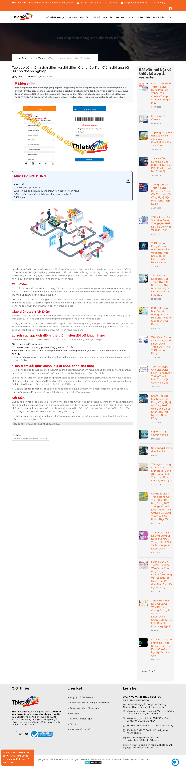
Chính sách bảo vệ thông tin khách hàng (88, 702)
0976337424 (9, 763)
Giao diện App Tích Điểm (29, 187)
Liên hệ (96, 17)
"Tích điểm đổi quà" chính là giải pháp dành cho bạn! (43, 194)
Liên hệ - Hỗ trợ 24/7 (79, 729)
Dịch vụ (72, 17)
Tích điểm (21, 184)
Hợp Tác (108, 17)
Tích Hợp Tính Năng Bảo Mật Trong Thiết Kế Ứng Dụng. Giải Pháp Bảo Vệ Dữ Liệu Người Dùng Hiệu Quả (160, 285)
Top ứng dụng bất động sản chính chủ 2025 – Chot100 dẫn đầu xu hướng (161, 139)
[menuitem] (158, 17)
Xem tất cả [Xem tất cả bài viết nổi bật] (148, 671)
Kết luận (20, 197)
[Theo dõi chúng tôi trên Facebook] (170, 8)
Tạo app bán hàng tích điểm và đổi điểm (30, 438)
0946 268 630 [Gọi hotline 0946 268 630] (143, 725)
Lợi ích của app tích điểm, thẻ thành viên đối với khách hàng (47, 191)
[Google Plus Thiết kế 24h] (20, 733)
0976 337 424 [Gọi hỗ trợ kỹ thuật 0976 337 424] (144, 730)
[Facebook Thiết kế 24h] (14, 733)
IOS (131, 17)
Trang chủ (26, 58)
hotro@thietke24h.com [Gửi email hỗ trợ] (146, 740)
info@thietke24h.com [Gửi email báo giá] (147, 737)
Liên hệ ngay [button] (158, 2)
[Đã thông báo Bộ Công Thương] (32, 732)
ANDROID (121, 17)
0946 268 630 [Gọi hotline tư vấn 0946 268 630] (95, 2)
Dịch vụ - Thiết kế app (79, 718)
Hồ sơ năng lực (55, 17)
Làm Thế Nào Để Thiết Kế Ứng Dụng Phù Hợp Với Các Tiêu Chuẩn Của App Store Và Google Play (161, 93)
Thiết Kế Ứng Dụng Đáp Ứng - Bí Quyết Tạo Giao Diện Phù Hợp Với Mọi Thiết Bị (161, 165)
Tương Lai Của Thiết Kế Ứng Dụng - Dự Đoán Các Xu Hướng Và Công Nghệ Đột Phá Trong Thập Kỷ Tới (161, 194)
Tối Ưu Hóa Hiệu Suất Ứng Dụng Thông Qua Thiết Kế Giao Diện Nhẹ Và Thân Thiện (161, 223)
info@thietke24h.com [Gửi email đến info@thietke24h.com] (135, 2)
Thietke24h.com (62, 759)
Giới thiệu (73, 713)
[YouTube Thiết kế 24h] (26, 733)
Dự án (139, 17)
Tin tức (84, 17)
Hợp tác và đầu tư (157, 17)
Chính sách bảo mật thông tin (83, 708)
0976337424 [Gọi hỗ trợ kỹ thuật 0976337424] (110, 2)
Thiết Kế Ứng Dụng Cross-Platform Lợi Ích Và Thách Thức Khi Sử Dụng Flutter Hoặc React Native (160, 253)
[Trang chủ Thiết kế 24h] (22, 16)
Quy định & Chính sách (80, 697)
